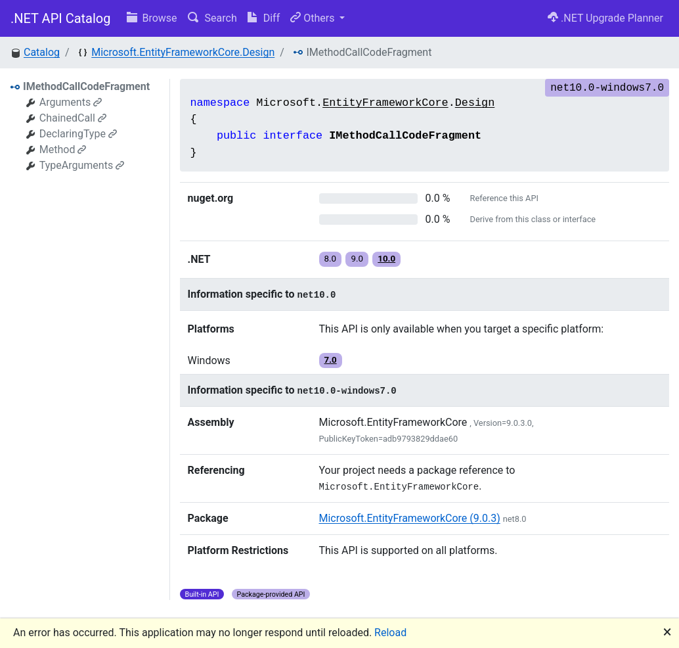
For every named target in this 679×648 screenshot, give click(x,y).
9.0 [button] (357, 259)
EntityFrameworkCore (385, 103)
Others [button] (313, 18)
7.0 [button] (330, 360)
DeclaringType (78, 133)
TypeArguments (81, 165)
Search (212, 18)
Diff (264, 18)
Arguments (70, 102)
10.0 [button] (386, 259)
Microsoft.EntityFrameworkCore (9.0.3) (409, 518)
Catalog (42, 52)
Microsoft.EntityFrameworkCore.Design (182, 52)
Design (474, 103)
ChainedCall (72, 118)
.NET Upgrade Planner (605, 18)
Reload (390, 632)
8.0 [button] (330, 259)
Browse (152, 18)
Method (63, 149)
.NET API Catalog (61, 18)
